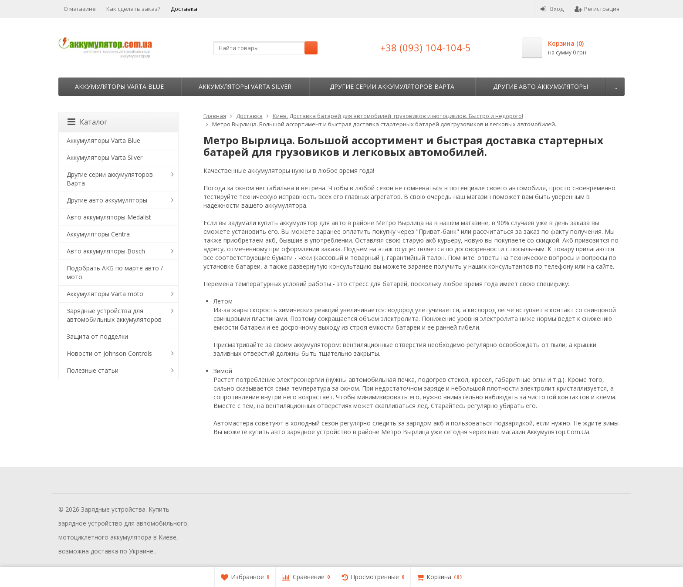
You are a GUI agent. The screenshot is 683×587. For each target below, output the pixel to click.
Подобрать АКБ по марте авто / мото (115, 272)
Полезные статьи (92, 370)
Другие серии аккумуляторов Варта (392, 86)
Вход (552, 9)
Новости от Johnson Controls (109, 353)
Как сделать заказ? (133, 9)
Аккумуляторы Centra (98, 234)
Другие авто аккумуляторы (540, 86)
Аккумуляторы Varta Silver (245, 86)
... (615, 86)
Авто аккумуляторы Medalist (109, 217)
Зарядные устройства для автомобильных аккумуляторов (114, 315)
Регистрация (597, 9)
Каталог (87, 122)
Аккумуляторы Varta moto (105, 294)
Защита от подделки (97, 336)
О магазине (80, 9)
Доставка (184, 9)
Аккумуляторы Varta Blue (119, 86)
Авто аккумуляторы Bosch (106, 251)
